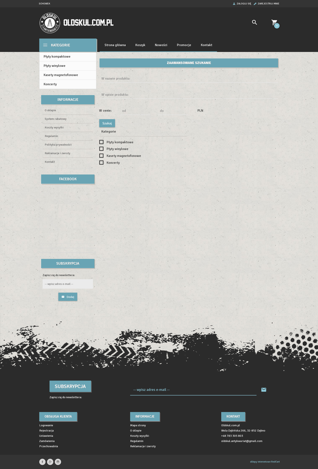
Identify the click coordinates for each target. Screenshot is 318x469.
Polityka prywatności (58, 144)
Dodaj (68, 297)
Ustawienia (46, 436)
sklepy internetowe (260, 461)
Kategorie (56, 45)
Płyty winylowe (54, 66)
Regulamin (51, 136)
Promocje (184, 45)
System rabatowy (56, 119)
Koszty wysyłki (54, 127)
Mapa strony (138, 425)
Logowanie (46, 425)
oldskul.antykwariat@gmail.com (241, 441)
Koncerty (50, 84)
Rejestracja (46, 430)
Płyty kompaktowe (57, 56)
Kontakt (206, 45)
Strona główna (115, 45)
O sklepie (50, 110)
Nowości (161, 45)
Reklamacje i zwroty (57, 153)
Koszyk (140, 45)
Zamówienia (47, 441)
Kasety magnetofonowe (61, 75)
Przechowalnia (48, 446)
